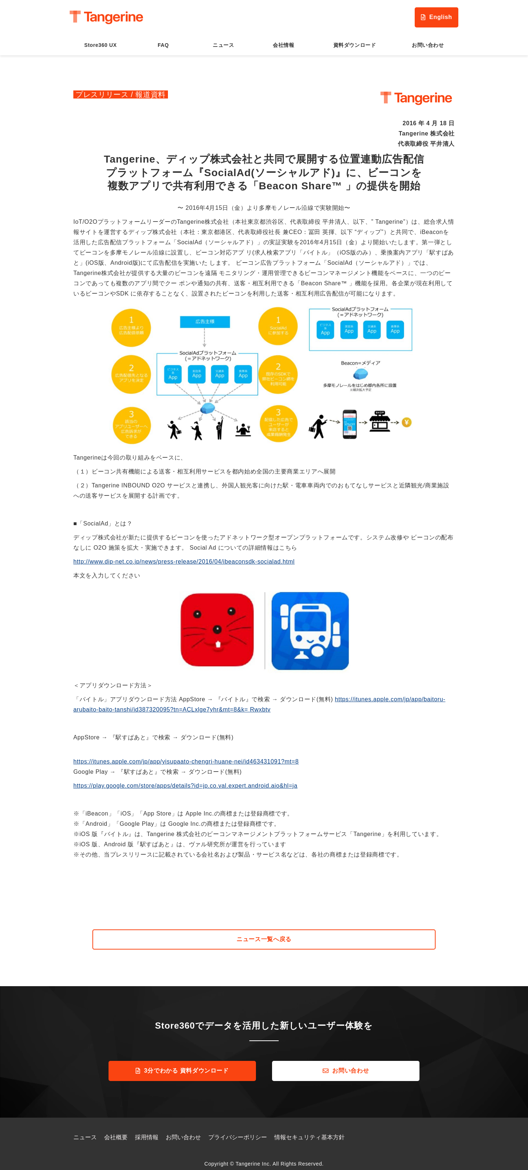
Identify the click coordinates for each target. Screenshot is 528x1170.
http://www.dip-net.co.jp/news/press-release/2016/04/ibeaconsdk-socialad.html (184, 556)
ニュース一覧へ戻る (264, 934)
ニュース (223, 39)
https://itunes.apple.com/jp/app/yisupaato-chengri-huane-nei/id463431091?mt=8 (186, 756)
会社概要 (116, 1132)
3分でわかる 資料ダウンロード (186, 1066)
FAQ (163, 39)
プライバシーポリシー (237, 1132)
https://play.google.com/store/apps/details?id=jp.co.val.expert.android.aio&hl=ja (185, 780)
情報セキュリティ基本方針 (309, 1132)
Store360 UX (100, 39)
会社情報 (283, 39)
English (426, 15)
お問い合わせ (428, 39)
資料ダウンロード (354, 39)
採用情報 (146, 1132)
